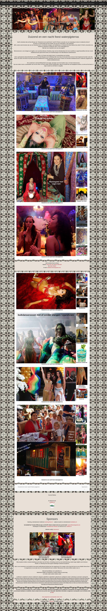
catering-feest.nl (49, 522)
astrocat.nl (56, 529)
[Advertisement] (53, 607)
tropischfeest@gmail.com (73, 525)
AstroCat (51, 601)
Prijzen (64, 3)
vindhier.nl (52, 502)
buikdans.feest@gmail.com (54, 267)
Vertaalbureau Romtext (52, 526)
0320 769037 (53, 266)
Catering (56, 3)
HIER (52, 592)
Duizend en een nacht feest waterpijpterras (14, 3)
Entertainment (46, 3)
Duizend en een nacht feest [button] (88, 3)
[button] (29, 487)
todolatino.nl (74, 522)
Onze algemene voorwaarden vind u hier (52, 596)
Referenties (73, 3)
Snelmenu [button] (102, 3)
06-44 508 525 (58, 264)
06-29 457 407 (50, 264)
